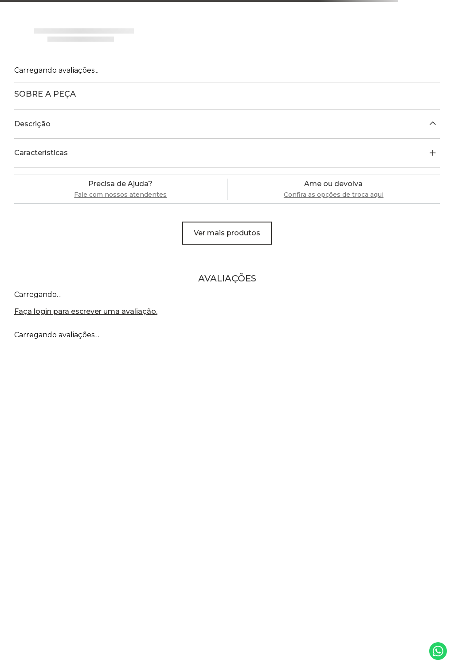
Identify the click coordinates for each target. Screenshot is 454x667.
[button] (227, 123)
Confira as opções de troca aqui (334, 195)
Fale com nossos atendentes (120, 195)
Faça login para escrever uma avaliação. (85, 311)
